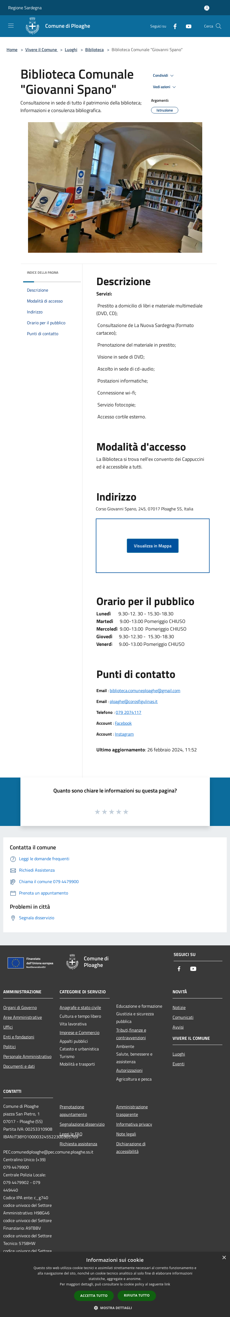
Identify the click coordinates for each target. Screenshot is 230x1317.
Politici (9, 1046)
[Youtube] (186, 26)
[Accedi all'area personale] (206, 8)
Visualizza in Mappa (152, 545)
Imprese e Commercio (79, 1032)
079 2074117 (128, 712)
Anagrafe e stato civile (80, 1007)
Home (12, 49)
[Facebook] (172, 26)
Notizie (179, 1007)
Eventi (179, 1063)
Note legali (126, 1134)
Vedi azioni (165, 87)
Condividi (164, 75)
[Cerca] (218, 26)
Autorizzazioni (129, 1070)
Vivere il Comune (41, 49)
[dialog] (115, 1284)
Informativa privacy (134, 1124)
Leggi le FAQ (71, 1134)
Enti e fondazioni (18, 1037)
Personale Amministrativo (27, 1056)
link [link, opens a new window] (167, 1284)
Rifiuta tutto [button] (137, 1295)
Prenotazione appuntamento (73, 1110)
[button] (115, 1307)
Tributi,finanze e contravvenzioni (131, 1034)
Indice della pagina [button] (42, 272)
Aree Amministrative (22, 1017)
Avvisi (178, 1027)
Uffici (8, 1027)
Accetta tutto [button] (94, 1295)
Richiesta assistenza (78, 1143)
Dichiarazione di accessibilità (131, 1147)
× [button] (224, 1258)
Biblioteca (94, 49)
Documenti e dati (19, 1066)
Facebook (123, 723)
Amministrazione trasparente (132, 1110)
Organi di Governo (20, 1007)
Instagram (124, 734)
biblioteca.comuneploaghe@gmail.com (145, 690)
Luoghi (71, 49)
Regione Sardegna (25, 7)
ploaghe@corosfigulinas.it (134, 701)
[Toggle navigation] (11, 25)
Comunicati (183, 1017)
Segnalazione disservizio (82, 1124)
